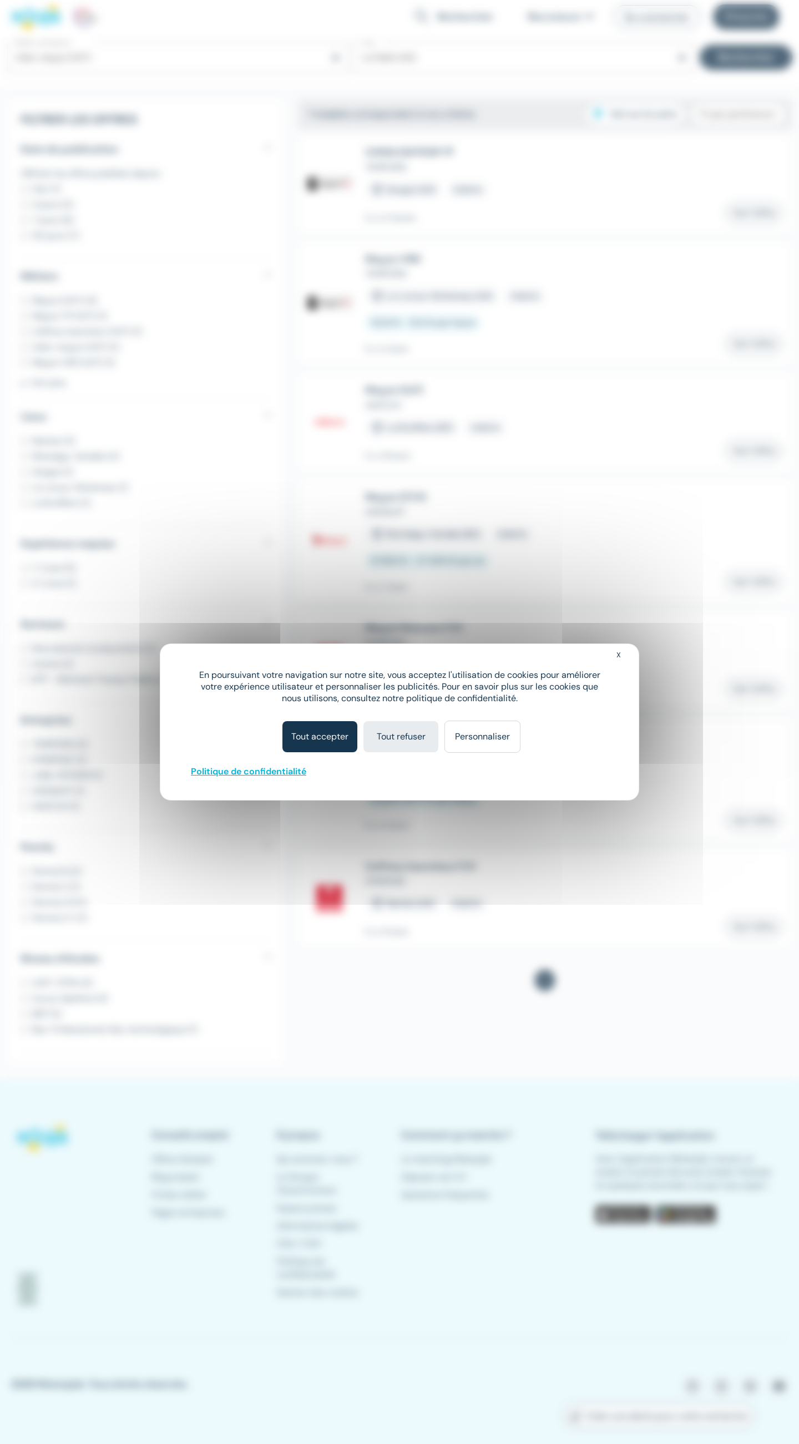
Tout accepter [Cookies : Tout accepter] (319, 736)
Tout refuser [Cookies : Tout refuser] (401, 736)
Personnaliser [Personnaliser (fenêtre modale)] (482, 736)
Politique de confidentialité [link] (248, 771)
